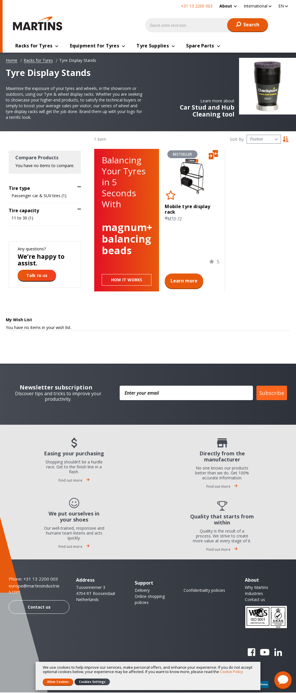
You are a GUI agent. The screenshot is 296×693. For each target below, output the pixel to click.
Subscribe (271, 393)
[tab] (45, 187)
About (225, 6)
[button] (257, 6)
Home (11, 61)
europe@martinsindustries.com (34, 589)
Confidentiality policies (204, 591)
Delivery (142, 591)
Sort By (237, 140)
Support (144, 583)
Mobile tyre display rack (187, 209)
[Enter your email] (186, 393)
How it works (126, 280)
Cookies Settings (92, 682)
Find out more (74, 480)
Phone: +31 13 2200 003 (33, 579)
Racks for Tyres (38, 61)
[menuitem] (228, 6)
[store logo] (39, 23)
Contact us (39, 607)
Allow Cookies (58, 682)
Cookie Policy (231, 671)
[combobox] (206, 25)
